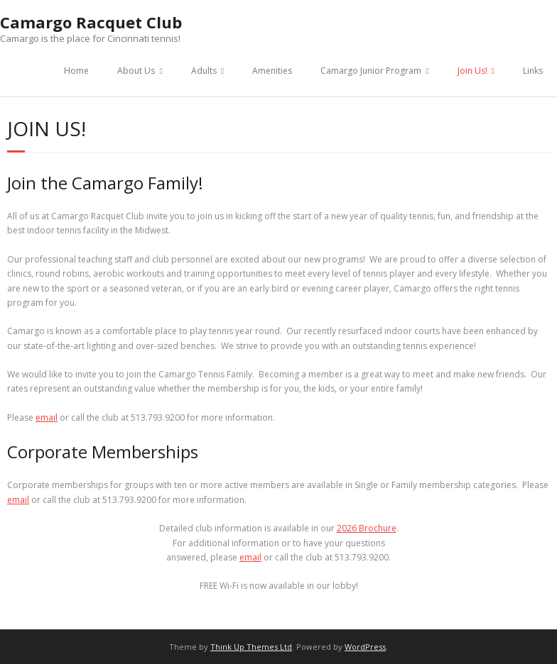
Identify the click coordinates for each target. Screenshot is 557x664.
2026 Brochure (366, 528)
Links (533, 71)
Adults (204, 71)
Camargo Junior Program (370, 71)
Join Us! (472, 71)
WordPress (365, 646)
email (47, 417)
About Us (136, 71)
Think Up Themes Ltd (251, 646)
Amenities (272, 71)
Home (76, 71)
